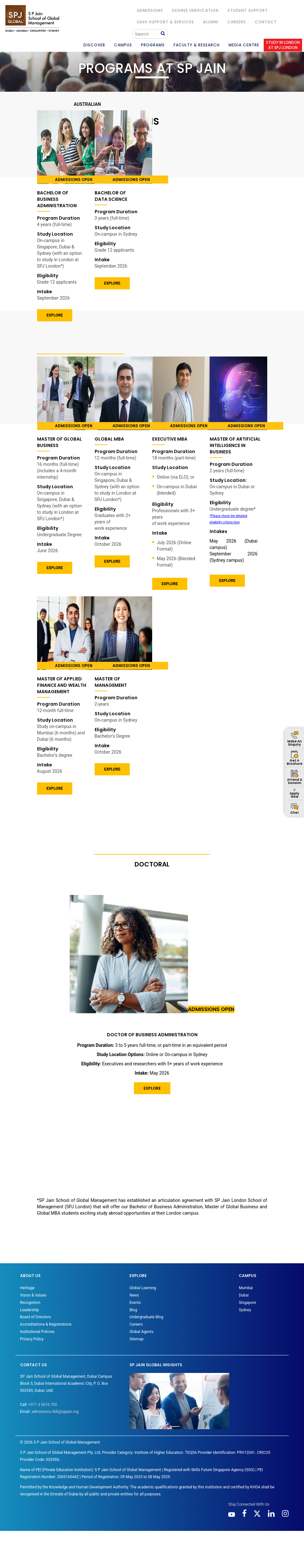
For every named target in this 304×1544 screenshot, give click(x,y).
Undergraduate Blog (146, 1317)
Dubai (244, 1295)
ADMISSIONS (150, 10)
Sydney (245, 1310)
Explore (55, 788)
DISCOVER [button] (94, 45)
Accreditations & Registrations (46, 1324)
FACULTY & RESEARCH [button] (197, 45)
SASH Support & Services (165, 22)
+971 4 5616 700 (42, 1404)
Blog (133, 1310)
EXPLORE (55, 315)
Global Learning (142, 1288)
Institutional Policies (37, 1331)
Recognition (30, 1302)
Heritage (27, 1288)
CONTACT (266, 22)
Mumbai (246, 1288)
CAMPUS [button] (123, 45)
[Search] (148, 34)
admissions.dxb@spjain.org (55, 1411)
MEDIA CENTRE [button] (244, 45)
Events (135, 1302)
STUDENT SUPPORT (248, 10)
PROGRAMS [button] (153, 45)
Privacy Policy (32, 1339)
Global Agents (141, 1331)
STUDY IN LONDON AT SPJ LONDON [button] (283, 45)
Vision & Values (33, 1295)
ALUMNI (210, 22)
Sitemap (136, 1339)
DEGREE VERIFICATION (195, 10)
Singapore (247, 1302)
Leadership (29, 1310)
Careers (236, 22)
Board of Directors (35, 1317)
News (134, 1295)
